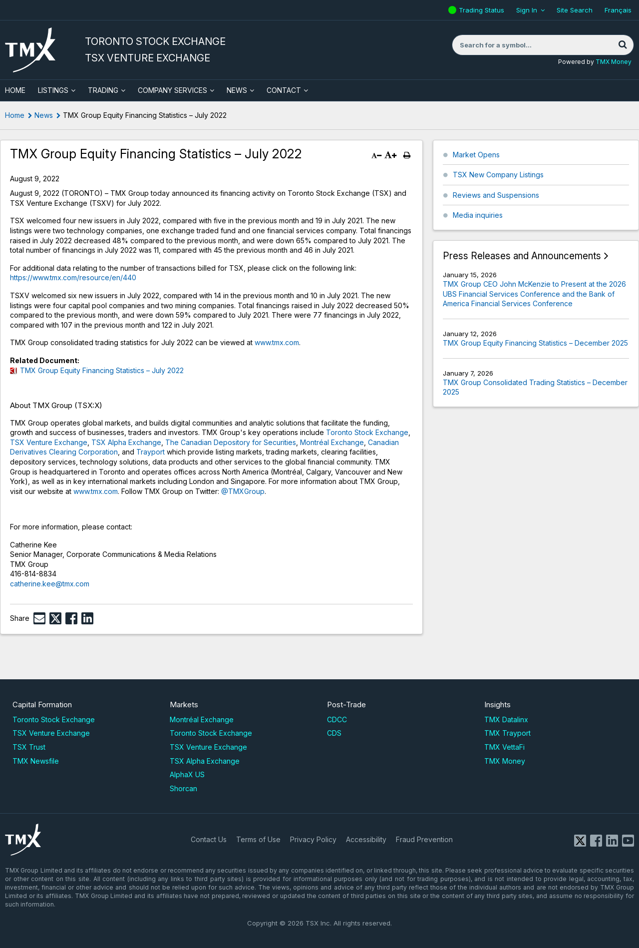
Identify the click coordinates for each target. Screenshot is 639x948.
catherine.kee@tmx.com (49, 583)
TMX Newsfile (35, 761)
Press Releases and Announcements (522, 256)
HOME (15, 90)
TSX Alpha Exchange (126, 442)
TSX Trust (28, 747)
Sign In (526, 10)
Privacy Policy (313, 839)
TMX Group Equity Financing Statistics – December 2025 (535, 343)
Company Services (172, 90)
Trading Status (483, 10)
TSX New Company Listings (498, 174)
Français (618, 10)
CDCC (337, 719)
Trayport (150, 452)
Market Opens (476, 154)
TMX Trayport (507, 733)
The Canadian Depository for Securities (230, 442)
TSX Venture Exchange (48, 442)
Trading (103, 90)
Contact (284, 90)
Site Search (575, 10)
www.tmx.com (277, 342)
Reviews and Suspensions (496, 195)
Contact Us (209, 839)
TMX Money (614, 61)
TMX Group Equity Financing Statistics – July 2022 (102, 370)
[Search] (623, 45)
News (237, 90)
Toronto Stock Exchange (367, 432)
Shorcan (183, 788)
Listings (53, 90)
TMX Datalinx (506, 719)
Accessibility (366, 839)
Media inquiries (478, 215)
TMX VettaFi (504, 747)
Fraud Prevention (424, 839)
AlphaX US (187, 774)
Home (14, 115)
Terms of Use (258, 839)
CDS (334, 733)
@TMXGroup (243, 491)
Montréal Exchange (332, 442)
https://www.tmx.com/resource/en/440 (73, 277)
